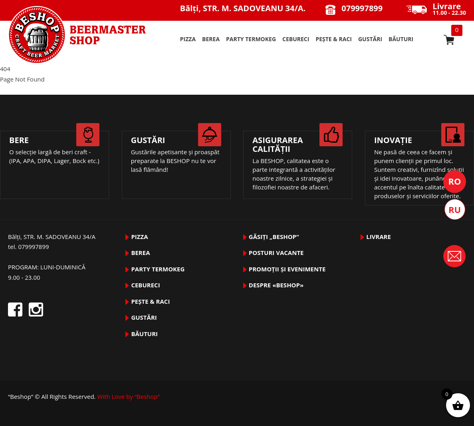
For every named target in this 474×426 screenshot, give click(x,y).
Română (454, 181)
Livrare (378, 237)
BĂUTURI (401, 39)
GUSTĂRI (370, 39)
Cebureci (295, 39)
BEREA (211, 39)
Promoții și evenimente (287, 269)
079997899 (362, 8)
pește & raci (333, 39)
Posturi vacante (276, 253)
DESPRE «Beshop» (276, 285)
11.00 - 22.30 (449, 9)
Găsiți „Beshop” (274, 237)
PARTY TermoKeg (251, 39)
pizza (188, 39)
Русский (454, 209)
